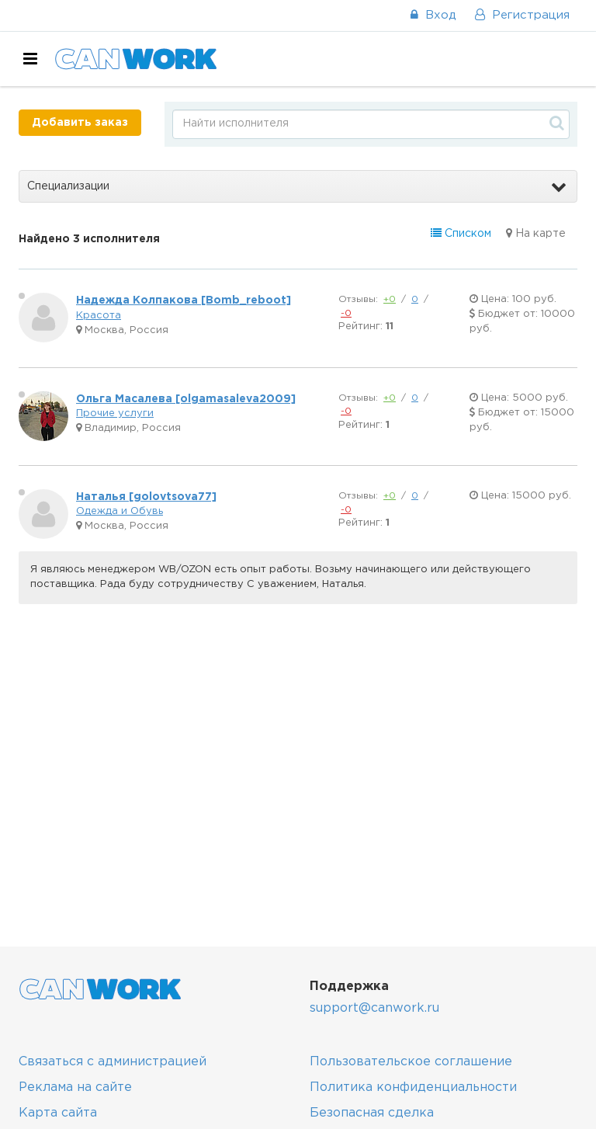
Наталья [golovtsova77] (146, 497)
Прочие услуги (115, 413)
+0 (389, 299)
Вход (433, 15)
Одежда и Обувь (119, 511)
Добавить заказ (80, 122)
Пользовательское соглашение (411, 1062)
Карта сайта (58, 1113)
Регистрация (522, 15)
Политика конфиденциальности (413, 1087)
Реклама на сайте (75, 1087)
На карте (536, 233)
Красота (98, 315)
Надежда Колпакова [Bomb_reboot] (183, 300)
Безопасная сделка (372, 1113)
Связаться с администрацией (112, 1062)
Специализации (297, 186)
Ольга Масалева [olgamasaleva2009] (186, 399)
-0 (346, 313)
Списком (461, 233)
